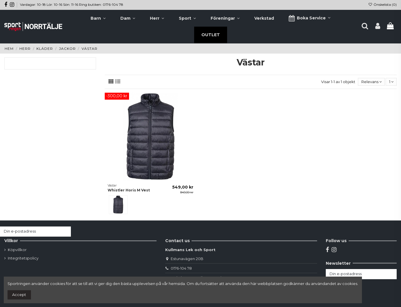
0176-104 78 (181, 268)
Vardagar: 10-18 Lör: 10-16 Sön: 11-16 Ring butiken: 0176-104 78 (71, 4)
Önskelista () (382, 4)
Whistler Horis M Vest (129, 190)
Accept (19, 294)
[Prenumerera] (65, 231)
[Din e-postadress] (30, 231)
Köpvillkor (17, 249)
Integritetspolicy (23, 258)
